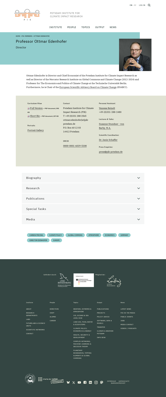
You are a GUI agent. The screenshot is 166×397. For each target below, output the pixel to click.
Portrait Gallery (35, 130)
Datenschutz (124, 381)
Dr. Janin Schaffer (108, 139)
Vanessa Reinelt (107, 108)
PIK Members (27, 36)
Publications (35, 198)
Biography (33, 178)
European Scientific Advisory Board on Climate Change (87, 87)
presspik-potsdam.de (111, 151)
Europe (56, 240)
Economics (109, 235)
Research (33, 188)
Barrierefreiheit (118, 383)
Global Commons (75, 235)
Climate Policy (55, 235)
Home (18, 36)
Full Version (36, 108)
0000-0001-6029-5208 (75, 145)
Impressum (111, 381)
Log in (142, 5)
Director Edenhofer (38, 240)
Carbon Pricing (36, 235)
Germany (124, 235)
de (135, 5)
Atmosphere (94, 235)
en (131, 5)
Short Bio (35, 116)
